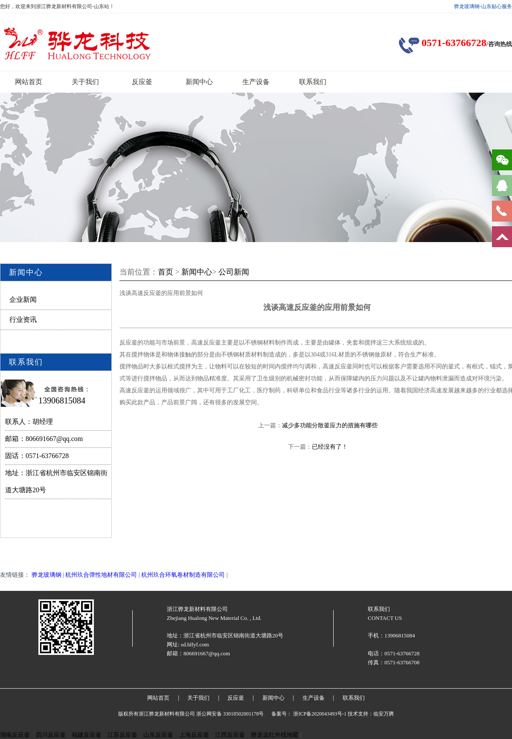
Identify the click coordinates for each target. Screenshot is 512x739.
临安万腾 (383, 714)
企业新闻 (23, 299)
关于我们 (85, 81)
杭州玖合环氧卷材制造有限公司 (183, 575)
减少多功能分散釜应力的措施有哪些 (330, 425)
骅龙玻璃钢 (46, 575)
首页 (165, 272)
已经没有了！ (330, 447)
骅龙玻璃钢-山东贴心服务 (483, 6)
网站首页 (28, 81)
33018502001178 (241, 714)
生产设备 (256, 81)
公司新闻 (233, 272)
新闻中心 (199, 81)
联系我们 (312, 81)
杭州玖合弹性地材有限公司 (101, 575)
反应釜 (142, 81)
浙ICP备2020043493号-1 (320, 714)
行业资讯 (23, 319)
